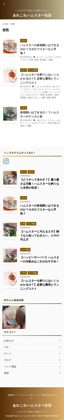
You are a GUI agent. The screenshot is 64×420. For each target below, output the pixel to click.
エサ (34, 89)
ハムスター (49, 57)
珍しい (37, 97)
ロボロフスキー (32, 95)
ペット (33, 92)
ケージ (48, 89)
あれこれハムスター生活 (32, 15)
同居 (31, 60)
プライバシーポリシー (28, 395)
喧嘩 (36, 60)
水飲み (30, 97)
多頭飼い (44, 60)
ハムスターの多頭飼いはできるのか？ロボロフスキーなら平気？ (39, 49)
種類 (44, 97)
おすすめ (47, 86)
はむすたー (42, 120)
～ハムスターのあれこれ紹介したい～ (32, 412)
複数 (51, 60)
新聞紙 (23, 97)
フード (26, 92)
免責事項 (11, 395)
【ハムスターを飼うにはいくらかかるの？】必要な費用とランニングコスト (39, 78)
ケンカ (40, 57)
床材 (57, 95)
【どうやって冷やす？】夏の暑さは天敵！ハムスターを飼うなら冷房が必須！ (39, 183)
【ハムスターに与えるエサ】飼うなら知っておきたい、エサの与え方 (39, 235)
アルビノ (27, 89)
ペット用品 (43, 92)
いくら (39, 86)
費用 (54, 97)
